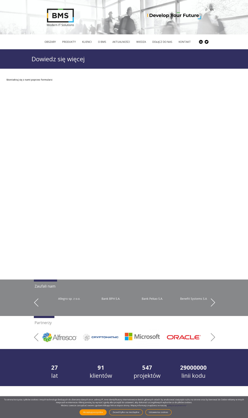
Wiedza (141, 42)
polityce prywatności (176, 405)
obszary (50, 42)
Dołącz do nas (162, 42)
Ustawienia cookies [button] (158, 412)
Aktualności (121, 42)
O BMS (102, 42)
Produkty (69, 42)
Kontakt (185, 42)
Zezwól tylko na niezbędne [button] (126, 412)
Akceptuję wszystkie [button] (93, 412)
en (212, 9)
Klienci (87, 42)
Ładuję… (50, 184)
